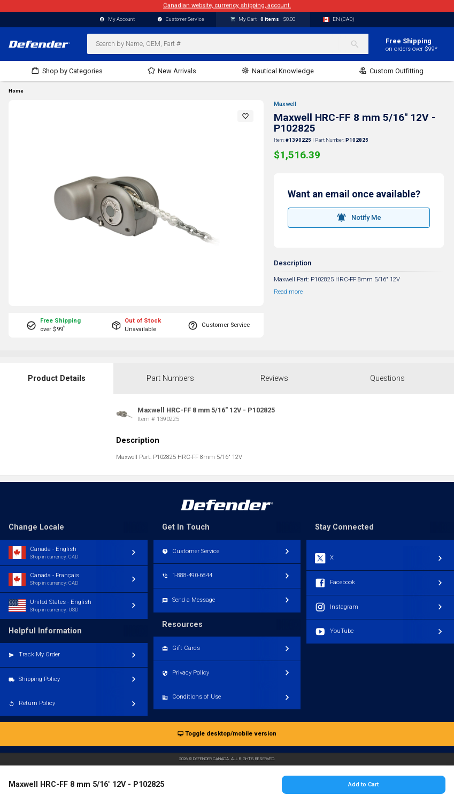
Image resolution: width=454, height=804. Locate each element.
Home (16, 91)
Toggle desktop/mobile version (227, 734)
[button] (245, 116)
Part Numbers (170, 378)
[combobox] (227, 44)
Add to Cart (363, 784)
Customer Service (180, 19)
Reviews (274, 378)
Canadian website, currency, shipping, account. (227, 5)
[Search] (359, 44)
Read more (288, 291)
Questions (387, 378)
